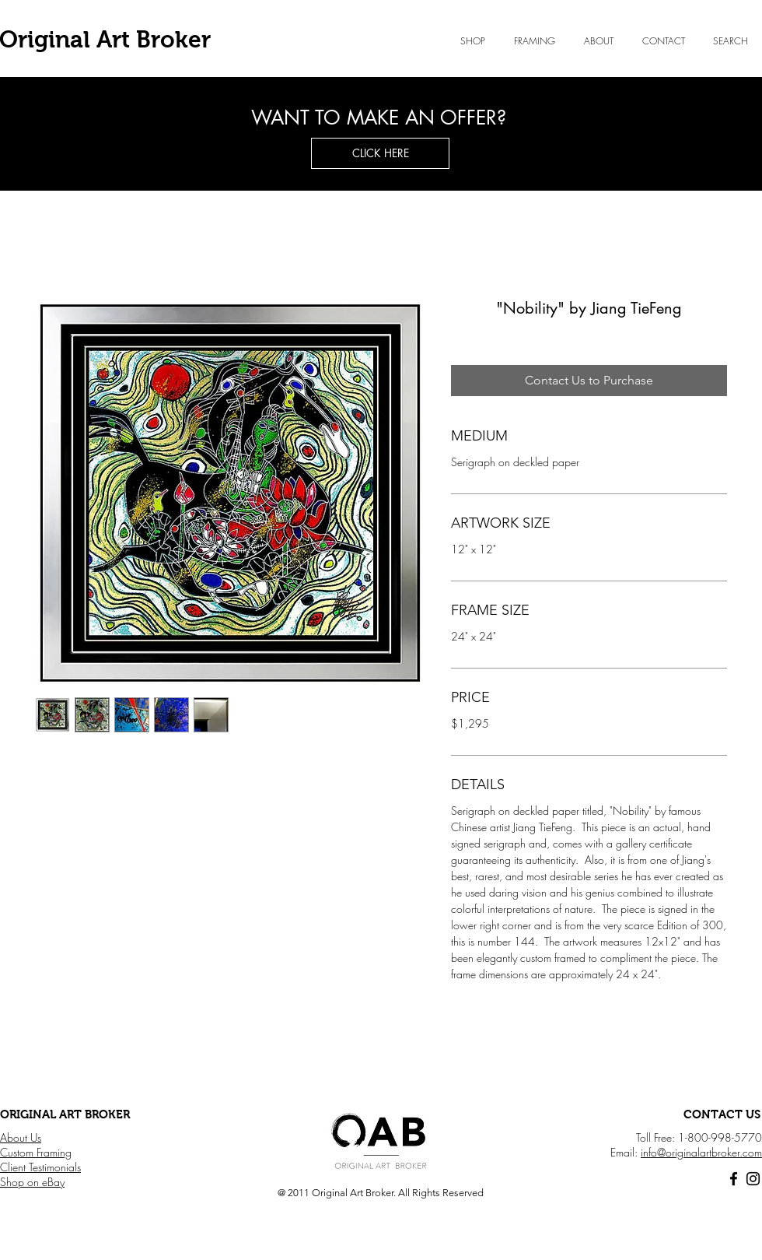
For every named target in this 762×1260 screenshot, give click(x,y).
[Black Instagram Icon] (753, 1179)
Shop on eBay (32, 1181)
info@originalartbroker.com (701, 1152)
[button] (598, 41)
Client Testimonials (40, 1167)
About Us (20, 1137)
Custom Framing (36, 1152)
